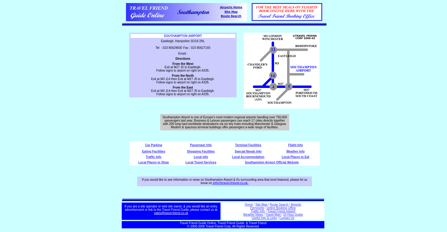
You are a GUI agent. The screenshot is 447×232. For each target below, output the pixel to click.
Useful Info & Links (264, 218)
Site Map (261, 204)
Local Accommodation (248, 157)
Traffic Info (153, 157)
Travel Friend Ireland (281, 211)
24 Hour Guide (293, 214)
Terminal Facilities (248, 145)
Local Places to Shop (153, 162)
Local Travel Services (200, 162)
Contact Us (287, 218)
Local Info (201, 157)
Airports (296, 204)
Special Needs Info (248, 151)
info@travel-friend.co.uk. (231, 183)
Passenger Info (201, 145)
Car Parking (153, 145)
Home (249, 204)
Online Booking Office (281, 208)
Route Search (279, 204)
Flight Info (295, 145)
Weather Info (295, 151)
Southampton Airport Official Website (272, 162)
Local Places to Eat (295, 157)
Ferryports (257, 208)
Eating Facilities (153, 151)
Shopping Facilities (201, 151)
